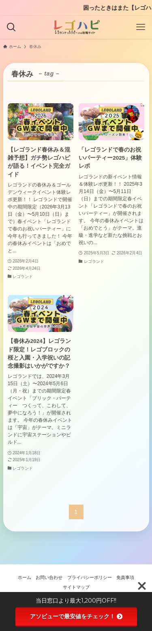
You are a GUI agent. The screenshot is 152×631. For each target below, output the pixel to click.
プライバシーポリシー (89, 577)
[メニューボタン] (140, 27)
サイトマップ (76, 587)
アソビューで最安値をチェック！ (76, 616)
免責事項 (125, 577)
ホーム (24, 577)
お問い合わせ (49, 577)
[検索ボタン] (11, 27)
